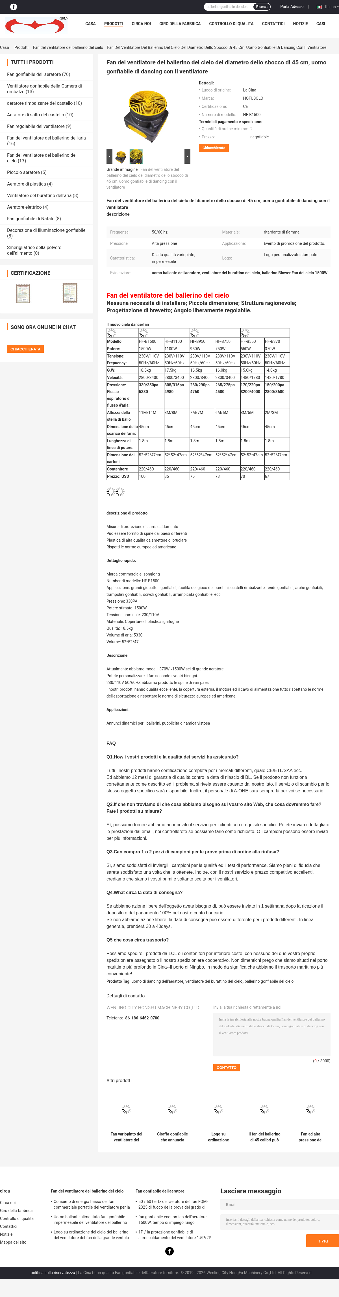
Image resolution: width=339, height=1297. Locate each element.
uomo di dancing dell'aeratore (157, 981)
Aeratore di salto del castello (35, 114)
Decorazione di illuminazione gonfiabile (46, 230)
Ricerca (262, 7)
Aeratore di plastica (26, 184)
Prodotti (113, 23)
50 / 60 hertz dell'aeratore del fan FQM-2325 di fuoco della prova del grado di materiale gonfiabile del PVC (173, 1205)
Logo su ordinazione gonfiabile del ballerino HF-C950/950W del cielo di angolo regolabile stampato (218, 1137)
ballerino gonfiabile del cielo (269, 981)
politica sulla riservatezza (53, 1272)
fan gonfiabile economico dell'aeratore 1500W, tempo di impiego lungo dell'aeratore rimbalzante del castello (172, 1220)
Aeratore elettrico (24, 207)
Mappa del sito (13, 1242)
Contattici (273, 23)
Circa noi (141, 23)
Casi (320, 23)
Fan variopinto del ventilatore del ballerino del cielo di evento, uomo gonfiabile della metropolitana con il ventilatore (126, 1137)
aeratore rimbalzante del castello (40, 103)
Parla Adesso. (292, 6)
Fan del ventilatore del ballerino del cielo (68, 47)
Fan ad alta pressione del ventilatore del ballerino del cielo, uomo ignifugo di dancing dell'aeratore (310, 1137)
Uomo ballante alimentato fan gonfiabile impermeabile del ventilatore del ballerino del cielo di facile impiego (90, 1220)
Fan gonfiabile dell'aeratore (34, 74)
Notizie (300, 23)
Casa (90, 23)
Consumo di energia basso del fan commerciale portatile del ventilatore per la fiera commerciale (92, 1205)
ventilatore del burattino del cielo (213, 981)
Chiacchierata (214, 148)
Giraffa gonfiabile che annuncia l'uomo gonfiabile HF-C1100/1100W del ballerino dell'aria (173, 1137)
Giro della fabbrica (180, 23)
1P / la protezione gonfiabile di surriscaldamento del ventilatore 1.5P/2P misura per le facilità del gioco (174, 1236)
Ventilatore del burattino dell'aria (39, 195)
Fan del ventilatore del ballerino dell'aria (46, 138)
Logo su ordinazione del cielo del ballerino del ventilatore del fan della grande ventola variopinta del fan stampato (91, 1236)
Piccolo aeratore (23, 172)
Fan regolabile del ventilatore (36, 126)
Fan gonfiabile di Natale (30, 218)
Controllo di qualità (231, 23)
